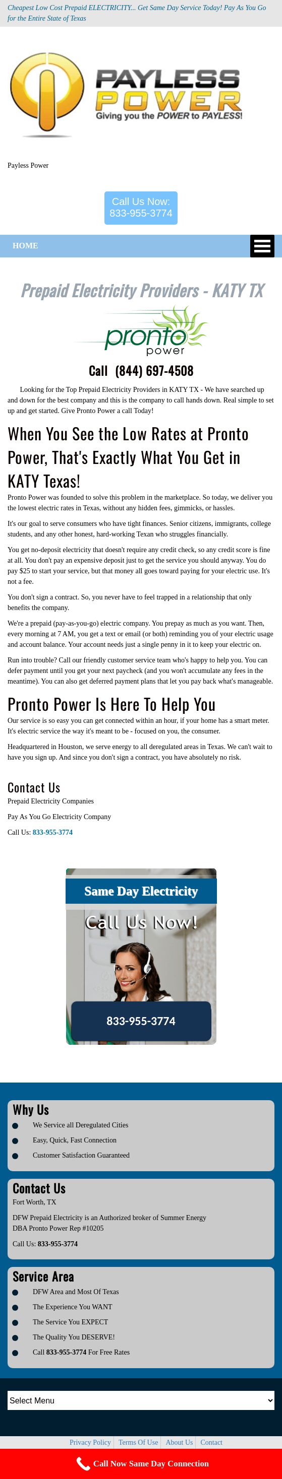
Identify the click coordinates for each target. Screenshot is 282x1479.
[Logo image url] (132, 98)
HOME (25, 245)
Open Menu (262, 246)
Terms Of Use (138, 1442)
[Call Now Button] (141, 1464)
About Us (179, 1442)
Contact (211, 1442)
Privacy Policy (90, 1442)
